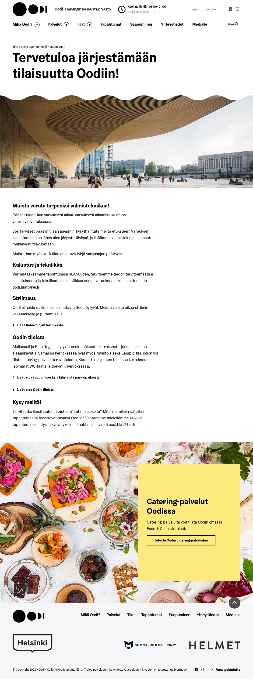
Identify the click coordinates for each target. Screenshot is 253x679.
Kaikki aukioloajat (142, 12)
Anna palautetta (228, 669)
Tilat (81, 24)
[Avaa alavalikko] (36, 25)
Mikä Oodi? (22, 24)
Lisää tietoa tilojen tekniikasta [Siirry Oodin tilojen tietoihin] (40, 325)
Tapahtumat (110, 24)
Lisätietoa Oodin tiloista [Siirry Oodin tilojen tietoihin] (35, 389)
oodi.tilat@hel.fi (26, 287)
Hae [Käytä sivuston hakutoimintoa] (233, 24)
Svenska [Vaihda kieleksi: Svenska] (210, 9)
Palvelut (55, 24)
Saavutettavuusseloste (124, 670)
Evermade (180, 670)
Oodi (30, 9)
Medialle (199, 24)
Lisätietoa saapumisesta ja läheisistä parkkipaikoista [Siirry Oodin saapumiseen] (58, 377)
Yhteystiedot (172, 24)
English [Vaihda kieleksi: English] (195, 9)
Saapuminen (141, 24)
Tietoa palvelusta (95, 670)
